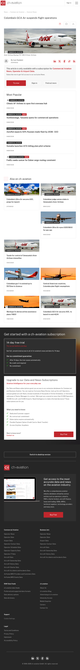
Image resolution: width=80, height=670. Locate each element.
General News (32, 12)
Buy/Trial (63, 434)
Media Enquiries (45, 601)
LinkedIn (55, 61)
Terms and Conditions (11, 630)
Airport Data (8, 541)
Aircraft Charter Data (11, 567)
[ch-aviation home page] (11, 3)
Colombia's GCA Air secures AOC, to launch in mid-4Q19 (57, 313)
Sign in (69, 3)
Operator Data (9, 537)
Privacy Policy (9, 634)
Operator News (9, 534)
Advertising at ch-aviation (49, 594)
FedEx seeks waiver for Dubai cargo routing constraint (31, 160)
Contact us (10, 435)
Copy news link (69, 61)
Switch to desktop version (40, 455)
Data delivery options (11, 594)
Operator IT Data (10, 554)
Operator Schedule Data (12, 547)
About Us (43, 588)
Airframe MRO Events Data (13, 577)
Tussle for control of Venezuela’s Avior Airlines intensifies (22, 257)
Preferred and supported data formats (17, 591)
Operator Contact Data (12, 544)
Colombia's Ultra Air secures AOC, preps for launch (20, 200)
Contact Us (44, 608)
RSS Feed (74, 61)
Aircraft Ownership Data (12, 561)
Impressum (7, 637)
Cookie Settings (9, 618)
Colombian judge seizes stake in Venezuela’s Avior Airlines (56, 200)
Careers (42, 605)
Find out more (50, 83)
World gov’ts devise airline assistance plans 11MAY (21, 313)
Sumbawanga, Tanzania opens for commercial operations (32, 118)
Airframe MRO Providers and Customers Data (19, 574)
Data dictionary (9, 598)
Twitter (37, 658)
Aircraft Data (8, 557)
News (6, 12)
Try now (16, 83)
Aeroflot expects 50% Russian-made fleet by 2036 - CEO (32, 132)
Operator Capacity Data (12, 551)
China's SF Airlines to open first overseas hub (27, 103)
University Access (46, 598)
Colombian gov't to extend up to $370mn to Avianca (19, 285)
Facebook (64, 61)
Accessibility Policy (11, 640)
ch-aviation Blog (45, 591)
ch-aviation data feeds (12, 588)
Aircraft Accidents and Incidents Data (17, 570)
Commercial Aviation (17, 12)
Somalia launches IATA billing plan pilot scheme (28, 146)
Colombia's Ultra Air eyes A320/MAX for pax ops (58, 228)
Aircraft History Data (11, 564)
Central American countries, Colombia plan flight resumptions (56, 285)
